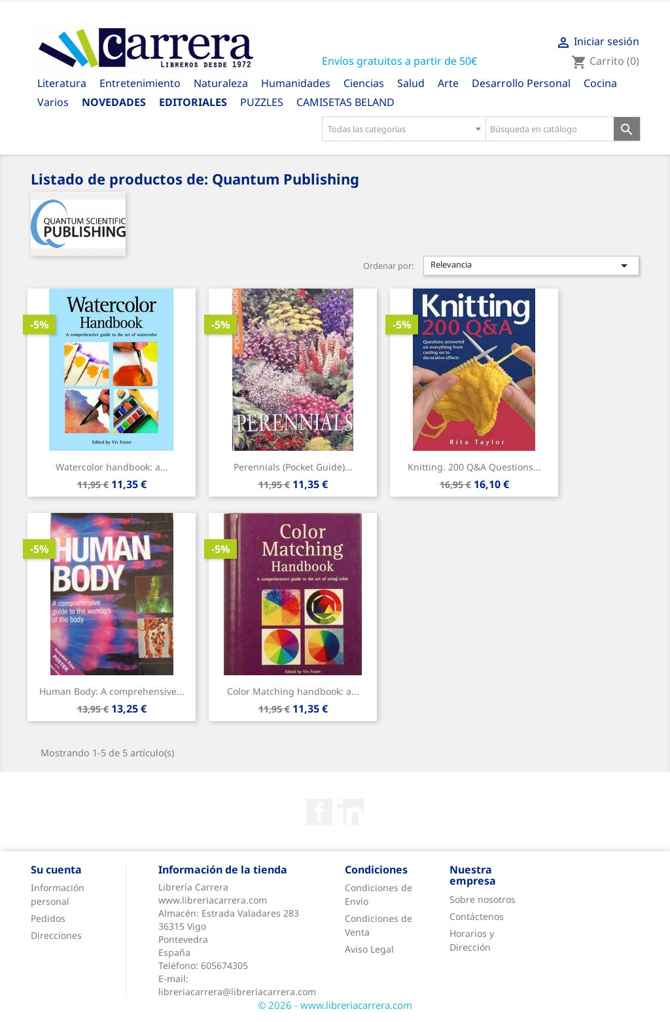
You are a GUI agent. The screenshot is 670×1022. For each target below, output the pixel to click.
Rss (351, 812)
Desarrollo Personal (521, 83)
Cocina (600, 83)
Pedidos (48, 918)
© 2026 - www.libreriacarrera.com (335, 1005)
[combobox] (403, 128)
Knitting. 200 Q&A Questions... (474, 467)
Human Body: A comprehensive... (112, 691)
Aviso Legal (369, 949)
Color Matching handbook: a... (293, 691)
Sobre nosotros (483, 899)
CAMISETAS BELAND (345, 102)
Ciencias (364, 83)
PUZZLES (261, 102)
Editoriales (193, 102)
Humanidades (295, 83)
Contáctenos (477, 916)
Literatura (61, 83)
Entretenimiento (140, 83)
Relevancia (531, 265)
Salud (411, 83)
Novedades (114, 102)
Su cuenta (56, 869)
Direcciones (56, 935)
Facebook (319, 812)
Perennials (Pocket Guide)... (293, 467)
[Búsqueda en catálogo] (550, 129)
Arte (448, 83)
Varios (53, 102)
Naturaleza (221, 83)
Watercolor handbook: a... (112, 467)
